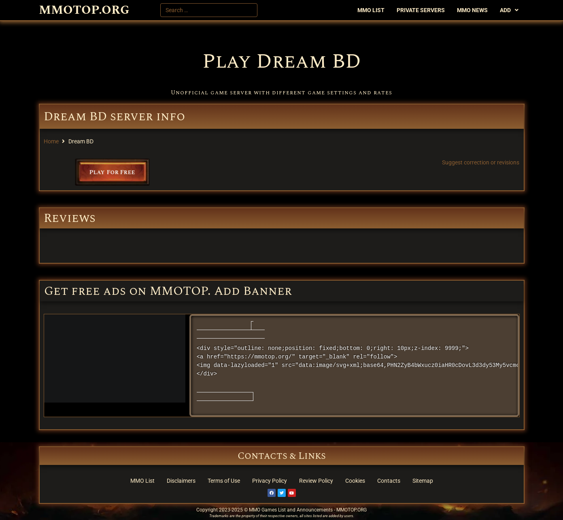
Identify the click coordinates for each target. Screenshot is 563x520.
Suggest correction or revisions (480, 162)
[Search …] (208, 10)
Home (51, 141)
